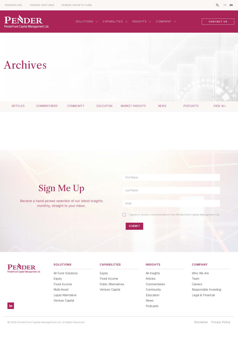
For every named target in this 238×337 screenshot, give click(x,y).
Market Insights (133, 105)
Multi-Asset (61, 289)
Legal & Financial (203, 295)
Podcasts (191, 105)
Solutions (87, 21)
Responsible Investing (206, 289)
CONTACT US (218, 21)
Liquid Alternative (65, 295)
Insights (141, 21)
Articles (18, 105)
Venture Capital (64, 300)
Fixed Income (63, 284)
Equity (58, 278)
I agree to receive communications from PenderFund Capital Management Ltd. (174, 214)
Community (75, 105)
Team (195, 278)
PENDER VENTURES (42, 5)
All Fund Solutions (66, 273)
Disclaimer (201, 322)
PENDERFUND (13, 5)
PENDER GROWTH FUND (77, 5)
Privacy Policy (221, 322)
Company (166, 21)
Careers (197, 284)
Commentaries (47, 105)
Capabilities (115, 21)
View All (219, 105)
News (162, 105)
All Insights (153, 273)
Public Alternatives (112, 284)
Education (104, 105)
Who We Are (200, 273)
